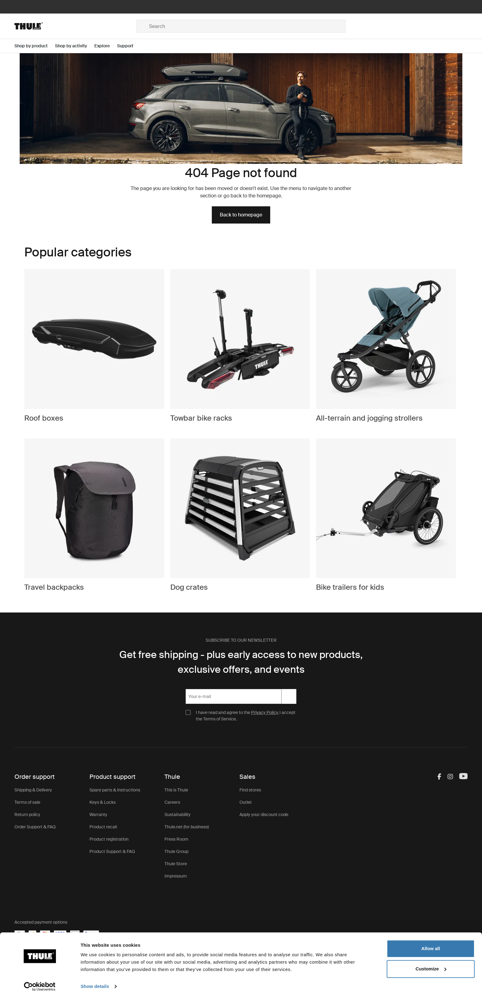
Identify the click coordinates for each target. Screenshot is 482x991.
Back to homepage (241, 215)
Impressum (175, 876)
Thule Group (176, 851)
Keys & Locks (102, 802)
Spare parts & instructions (114, 790)
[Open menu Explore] (105, 46)
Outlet (245, 802)
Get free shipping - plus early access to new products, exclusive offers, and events (241, 662)
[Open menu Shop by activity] (74, 46)
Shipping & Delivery (33, 790)
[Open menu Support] (129, 46)
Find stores (250, 790)
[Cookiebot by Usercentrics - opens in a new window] (40, 979)
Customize (431, 961)
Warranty (98, 814)
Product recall (103, 827)
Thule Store (175, 863)
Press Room (176, 839)
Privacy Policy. (265, 712)
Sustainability (177, 814)
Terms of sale (27, 802)
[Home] (75, 26)
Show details (95, 978)
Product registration (108, 839)
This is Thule (176, 790)
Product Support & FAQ (112, 851)
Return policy (27, 814)
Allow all (430, 941)
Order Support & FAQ (35, 827)
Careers (172, 802)
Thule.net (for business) (186, 827)
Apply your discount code (263, 814)
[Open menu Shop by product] (34, 46)
